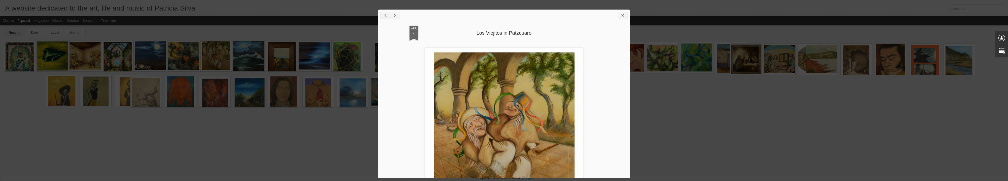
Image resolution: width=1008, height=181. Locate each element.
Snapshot (90, 21)
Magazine (41, 21)
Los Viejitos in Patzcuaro (504, 33)
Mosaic (57, 21)
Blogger (529, 178)
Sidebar (73, 21)
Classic (8, 21)
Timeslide (108, 21)
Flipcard (23, 21)
